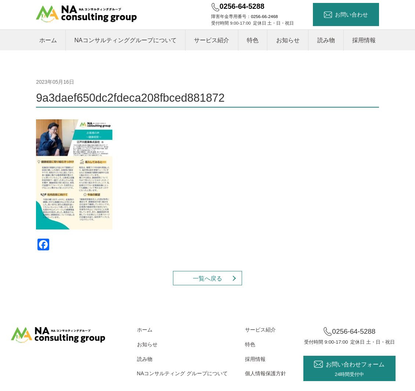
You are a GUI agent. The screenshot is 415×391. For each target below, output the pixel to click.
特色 (253, 40)
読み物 (326, 40)
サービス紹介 (211, 40)
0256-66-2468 (264, 16)
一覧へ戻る (207, 278)
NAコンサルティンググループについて (125, 40)
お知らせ (288, 40)
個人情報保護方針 (265, 373)
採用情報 (364, 40)
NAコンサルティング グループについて (182, 373)
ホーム (48, 40)
